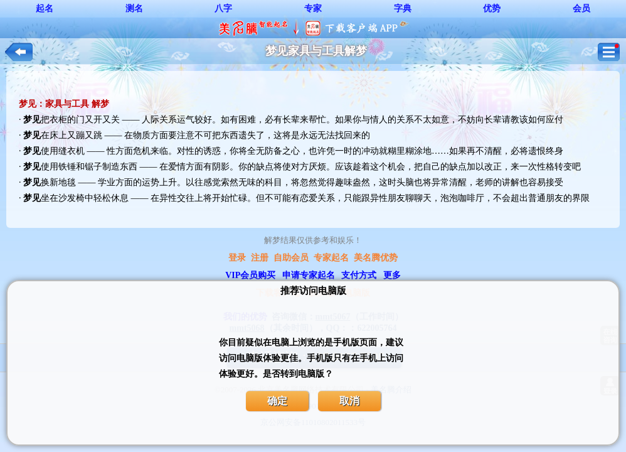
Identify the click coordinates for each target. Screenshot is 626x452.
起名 (44, 8)
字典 (402, 8)
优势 (492, 8)
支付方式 (358, 275)
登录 (237, 257)
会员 (581, 8)
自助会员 (291, 257)
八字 (223, 8)
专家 (313, 8)
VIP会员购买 (250, 275)
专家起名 (331, 257)
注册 (259, 257)
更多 (392, 275)
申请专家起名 (308, 275)
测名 (134, 8)
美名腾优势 (376, 257)
